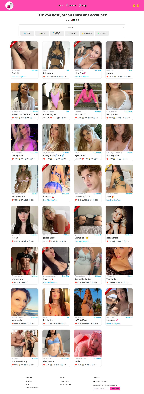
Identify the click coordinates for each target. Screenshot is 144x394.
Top (59, 5)
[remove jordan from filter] (77, 20)
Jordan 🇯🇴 (70, 20)
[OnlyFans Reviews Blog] (82, 5)
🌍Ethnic (27, 33)
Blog (27, 384)
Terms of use (64, 381)
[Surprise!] (137, 5)
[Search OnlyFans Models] (71, 5)
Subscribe (115, 388)
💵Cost (42, 33)
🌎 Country (102, 33)
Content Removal (66, 384)
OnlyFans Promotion (32, 387)
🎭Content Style (57, 33)
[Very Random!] (134, 5)
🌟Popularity (87, 33)
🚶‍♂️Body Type (72, 33)
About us (28, 381)
